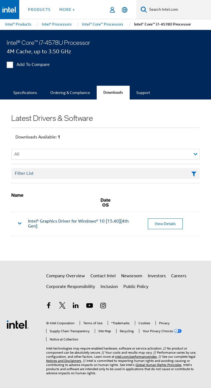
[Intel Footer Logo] (18, 324)
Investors (157, 276)
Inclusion (109, 286)
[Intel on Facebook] (48, 306)
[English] (124, 9)
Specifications (25, 92)
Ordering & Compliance (70, 92)
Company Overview (65, 276)
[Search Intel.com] (179, 9)
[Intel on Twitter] (62, 306)
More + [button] (67, 9)
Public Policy (135, 286)
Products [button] (39, 9)
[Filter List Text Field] (105, 173)
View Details (165, 223)
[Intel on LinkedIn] (75, 306)
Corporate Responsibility (70, 286)
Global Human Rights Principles (158, 365)
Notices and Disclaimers (63, 361)
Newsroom (131, 276)
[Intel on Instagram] (103, 306)
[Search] (144, 9)
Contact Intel (103, 276)
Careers (178, 276)
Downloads (113, 92)
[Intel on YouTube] (89, 306)
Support (143, 92)
